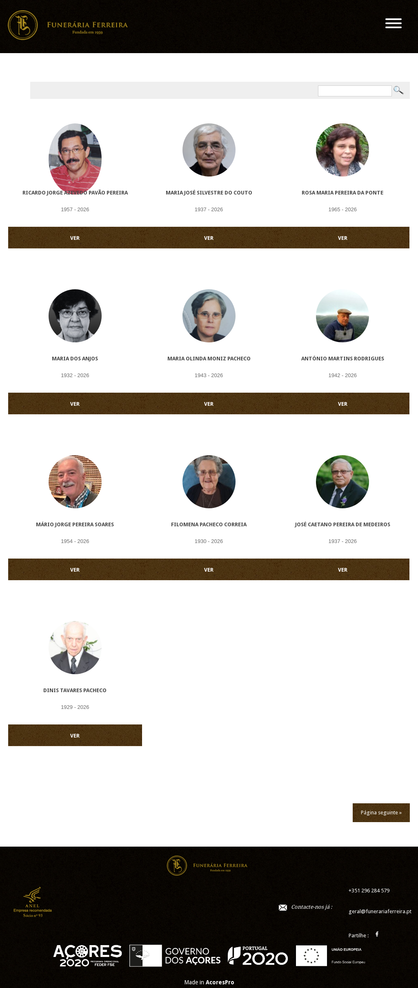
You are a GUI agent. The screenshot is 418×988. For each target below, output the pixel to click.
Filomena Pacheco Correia (209, 524)
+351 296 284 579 (369, 890)
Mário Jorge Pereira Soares (75, 524)
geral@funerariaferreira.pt (380, 911)
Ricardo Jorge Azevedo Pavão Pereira (75, 193)
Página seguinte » (381, 812)
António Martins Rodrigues (342, 358)
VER (75, 238)
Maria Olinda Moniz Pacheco (209, 358)
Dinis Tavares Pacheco (75, 690)
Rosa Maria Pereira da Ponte (342, 193)
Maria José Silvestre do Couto (209, 193)
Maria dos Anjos (75, 358)
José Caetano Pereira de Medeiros (342, 524)
